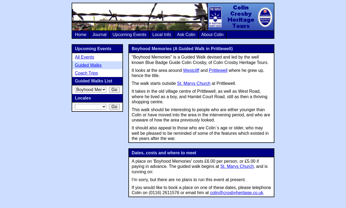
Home (80, 34)
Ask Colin (186, 34)
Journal (99, 34)
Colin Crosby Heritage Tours (240, 16)
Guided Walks (88, 65)
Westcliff (191, 70)
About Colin (212, 34)
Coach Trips (86, 73)
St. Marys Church (194, 83)
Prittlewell (218, 70)
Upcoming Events (129, 34)
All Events (84, 57)
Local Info (161, 34)
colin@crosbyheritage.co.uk (236, 192)
